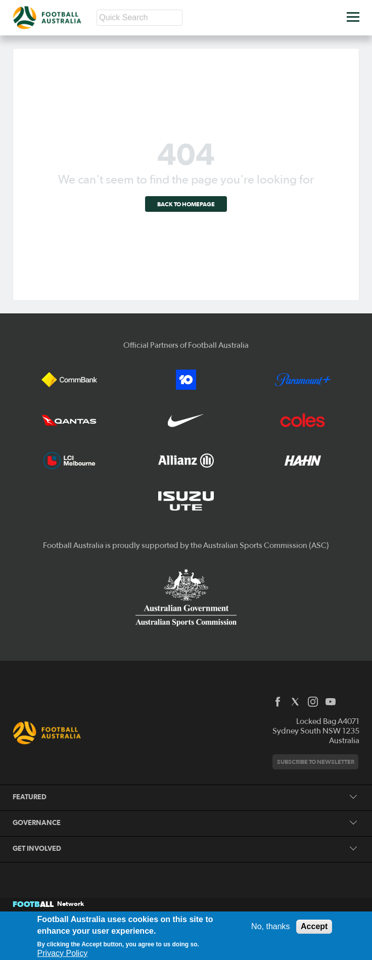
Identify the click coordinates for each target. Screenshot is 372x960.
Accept (314, 926)
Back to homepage (186, 204)
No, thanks (270, 926)
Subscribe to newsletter (315, 761)
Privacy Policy (62, 953)
